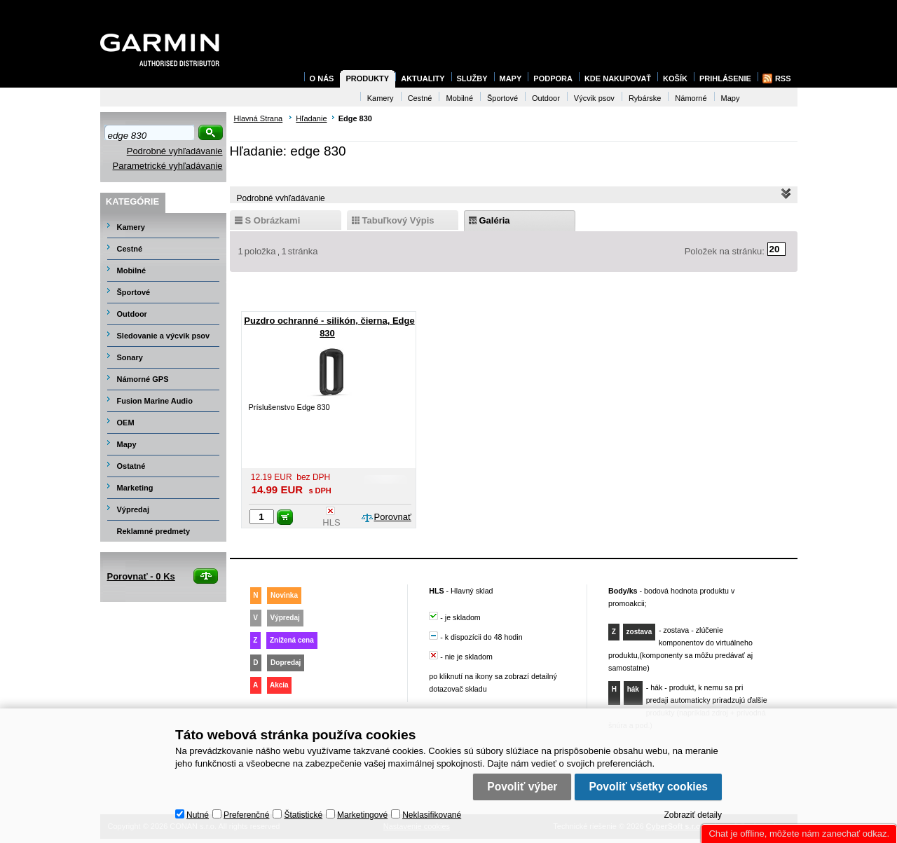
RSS (783, 78)
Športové (134, 292)
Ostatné (131, 466)
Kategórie (132, 201)
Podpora (553, 78)
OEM (126, 422)
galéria (494, 220)
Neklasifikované (431, 812)
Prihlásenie (725, 78)
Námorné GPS (143, 379)
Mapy (127, 444)
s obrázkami (273, 220)
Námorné (690, 98)
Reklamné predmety (154, 531)
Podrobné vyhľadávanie (175, 151)
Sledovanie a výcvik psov (163, 335)
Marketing (135, 488)
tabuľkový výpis (398, 220)
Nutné (197, 812)
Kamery (131, 227)
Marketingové (362, 812)
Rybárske (645, 98)
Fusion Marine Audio (155, 401)
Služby (472, 78)
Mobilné (131, 270)
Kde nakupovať (617, 78)
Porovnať (392, 517)
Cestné (130, 249)
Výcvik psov (594, 98)
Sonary (130, 357)
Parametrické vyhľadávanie (168, 165)
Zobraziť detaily (693, 812)
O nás (322, 78)
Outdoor (132, 314)
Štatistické (303, 812)
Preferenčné (246, 812)
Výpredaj (133, 509)
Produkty (367, 78)
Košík (675, 78)
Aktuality (422, 78)
